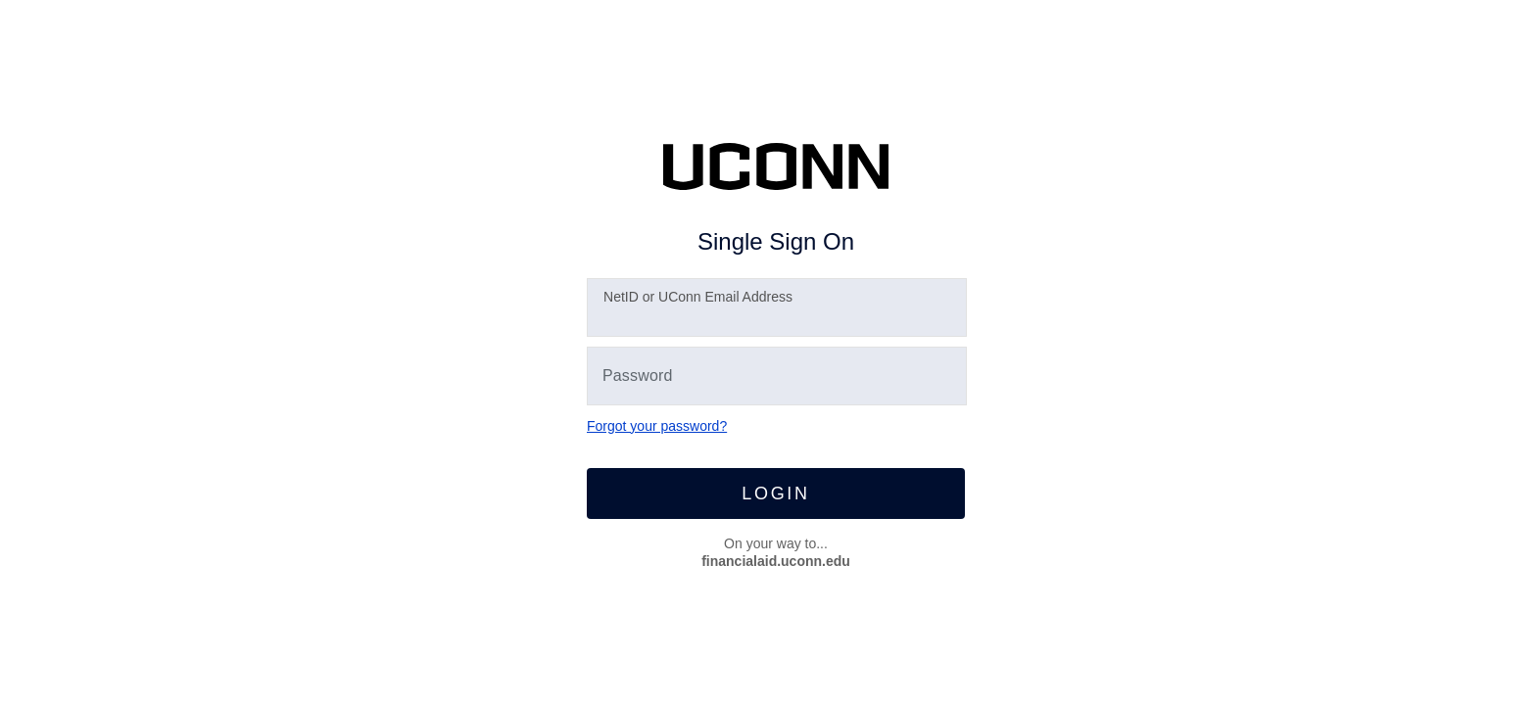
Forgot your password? (657, 426)
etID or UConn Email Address (697, 297)
